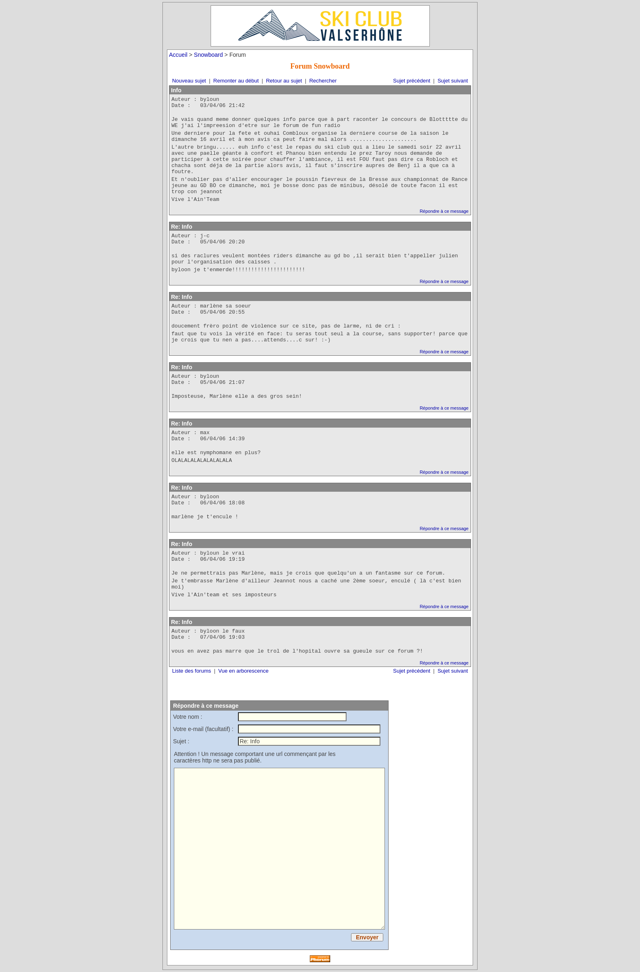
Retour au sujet (284, 81)
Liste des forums (191, 671)
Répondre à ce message (444, 211)
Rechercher (323, 81)
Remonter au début (236, 81)
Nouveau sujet (189, 81)
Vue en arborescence (243, 671)
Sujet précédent (411, 81)
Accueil (178, 54)
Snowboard (208, 54)
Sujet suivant (453, 81)
